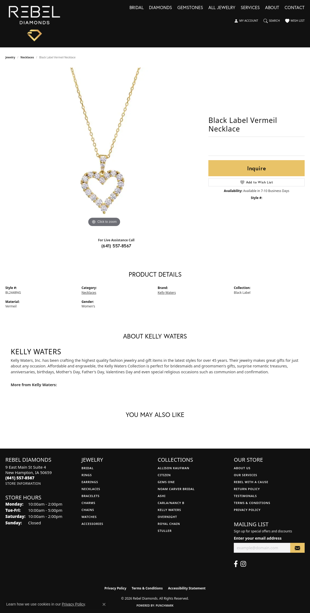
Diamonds (160, 7)
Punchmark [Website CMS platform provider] (165, 605)
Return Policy (247, 489)
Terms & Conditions (252, 503)
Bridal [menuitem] (88, 468)
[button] (246, 21)
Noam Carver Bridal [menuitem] (176, 489)
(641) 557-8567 (116, 246)
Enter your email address (257, 538)
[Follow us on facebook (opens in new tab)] (236, 564)
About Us (242, 468)
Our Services (245, 475)
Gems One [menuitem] (166, 482)
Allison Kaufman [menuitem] (174, 468)
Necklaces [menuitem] (91, 489)
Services (250, 7)
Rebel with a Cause (251, 482)
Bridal (136, 7)
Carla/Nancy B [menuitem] (171, 503)
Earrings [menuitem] (90, 482)
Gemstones (190, 7)
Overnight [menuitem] (167, 517)
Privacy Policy (247, 510)
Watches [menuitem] (89, 517)
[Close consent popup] (104, 604)
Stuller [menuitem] (165, 531)
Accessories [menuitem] (92, 524)
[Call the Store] (20, 477)
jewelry (10, 57)
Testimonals (245, 496)
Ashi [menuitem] (162, 496)
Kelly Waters (167, 292)
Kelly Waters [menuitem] (169, 510)
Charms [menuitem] (88, 503)
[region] (104, 147)
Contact (295, 7)
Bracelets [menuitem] (90, 496)
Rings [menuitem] (87, 475)
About (272, 7)
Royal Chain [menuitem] (169, 524)
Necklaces (27, 57)
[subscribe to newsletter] (297, 548)
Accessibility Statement (186, 588)
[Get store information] (23, 483)
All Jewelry (221, 7)
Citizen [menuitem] (164, 475)
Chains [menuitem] (88, 510)
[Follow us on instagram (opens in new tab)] (243, 564)
